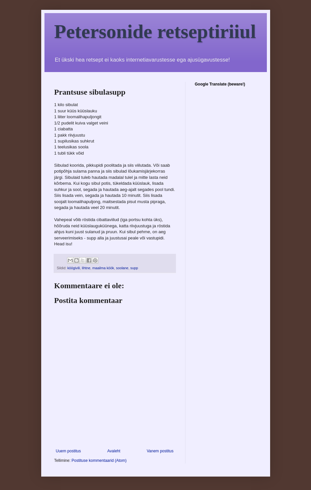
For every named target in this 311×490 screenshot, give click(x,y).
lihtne (86, 268)
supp (134, 268)
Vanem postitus (160, 451)
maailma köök (103, 268)
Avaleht (113, 451)
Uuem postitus (68, 451)
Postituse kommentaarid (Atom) (99, 460)
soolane (122, 268)
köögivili (73, 268)
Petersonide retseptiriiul (155, 31)
